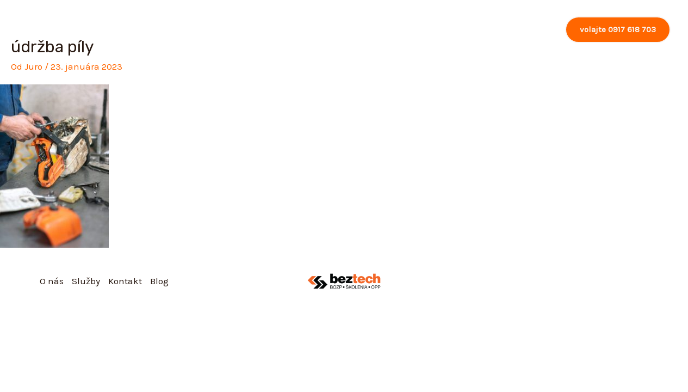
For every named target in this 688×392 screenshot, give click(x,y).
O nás (386, 29)
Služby (435, 30)
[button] (618, 29)
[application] (449, 30)
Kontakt (491, 29)
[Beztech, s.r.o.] (55, 28)
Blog (535, 29)
